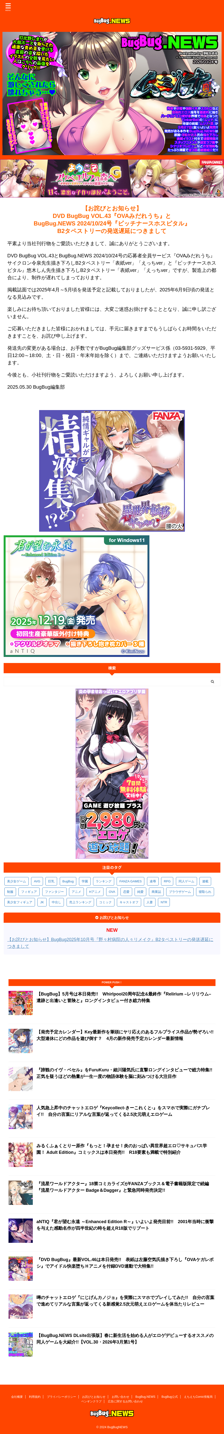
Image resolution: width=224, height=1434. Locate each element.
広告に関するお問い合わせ (125, 1401)
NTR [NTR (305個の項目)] (164, 902)
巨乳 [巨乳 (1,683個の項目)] (51, 881)
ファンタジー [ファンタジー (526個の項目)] (54, 892)
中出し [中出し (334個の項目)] (56, 902)
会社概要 (17, 1396)
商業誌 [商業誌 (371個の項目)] (156, 892)
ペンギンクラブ (91, 1401)
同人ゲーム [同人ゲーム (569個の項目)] (186, 881)
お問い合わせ (120, 1396)
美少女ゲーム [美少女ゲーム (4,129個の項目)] (16, 881)
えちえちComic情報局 (198, 1396)
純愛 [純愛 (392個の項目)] (140, 892)
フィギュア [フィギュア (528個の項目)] (29, 892)
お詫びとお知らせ (93, 1396)
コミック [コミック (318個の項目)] (105, 902)
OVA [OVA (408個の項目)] (112, 892)
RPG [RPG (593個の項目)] (167, 881)
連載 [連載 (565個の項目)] (205, 881)
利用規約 (35, 1396)
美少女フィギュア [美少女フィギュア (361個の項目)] (19, 902)
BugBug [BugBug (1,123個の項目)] (68, 881)
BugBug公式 (170, 1396)
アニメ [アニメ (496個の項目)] (76, 892)
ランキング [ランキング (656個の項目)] (104, 881)
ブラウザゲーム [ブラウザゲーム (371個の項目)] (180, 892)
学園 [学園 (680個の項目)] (85, 881)
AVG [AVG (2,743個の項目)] (37, 881)
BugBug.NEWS (145, 1396)
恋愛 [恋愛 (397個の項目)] (126, 892)
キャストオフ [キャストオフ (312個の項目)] (129, 902)
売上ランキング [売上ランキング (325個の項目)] (80, 902)
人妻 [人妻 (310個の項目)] (149, 902)
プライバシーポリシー (61, 1396)
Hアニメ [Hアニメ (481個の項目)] (95, 892)
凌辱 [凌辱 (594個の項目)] (153, 881)
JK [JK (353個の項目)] (42, 902)
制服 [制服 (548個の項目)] (10, 892)
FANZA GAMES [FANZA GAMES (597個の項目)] (130, 881)
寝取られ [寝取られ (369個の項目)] (205, 892)
